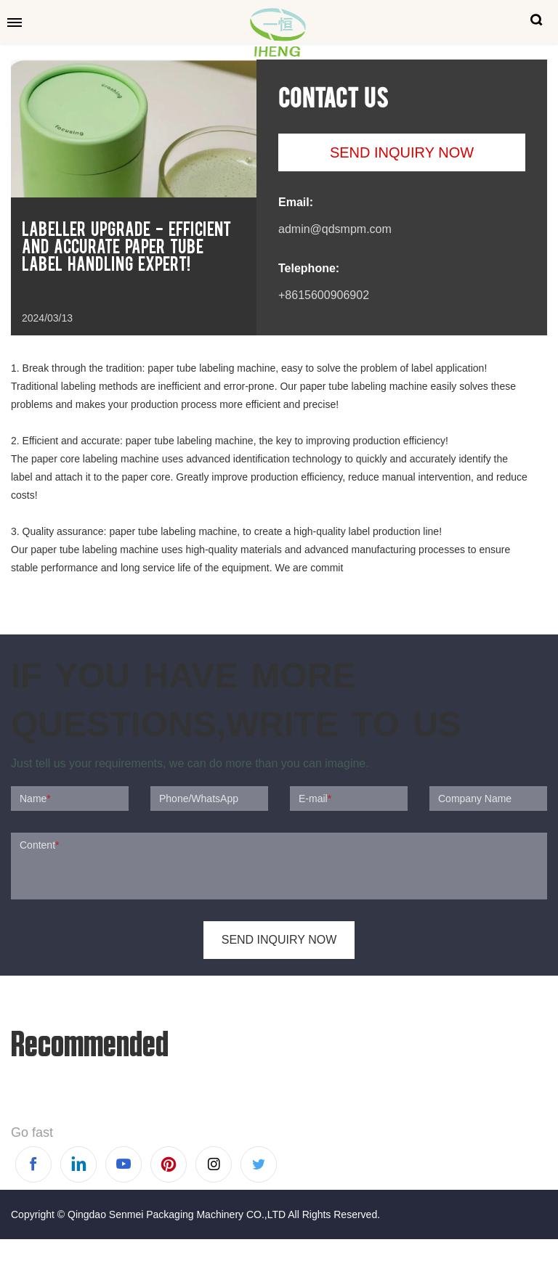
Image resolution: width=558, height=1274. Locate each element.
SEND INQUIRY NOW (402, 152)
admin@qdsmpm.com (335, 229)
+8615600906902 (323, 295)
